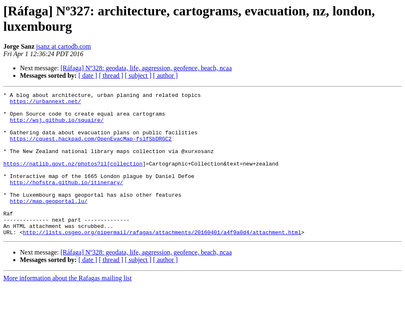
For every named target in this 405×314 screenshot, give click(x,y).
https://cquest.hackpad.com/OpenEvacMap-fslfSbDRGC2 (91, 148)
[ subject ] (138, 75)
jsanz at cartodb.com (63, 46)
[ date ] (87, 75)
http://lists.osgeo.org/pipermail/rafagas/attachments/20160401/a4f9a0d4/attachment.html (162, 261)
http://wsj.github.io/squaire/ (57, 126)
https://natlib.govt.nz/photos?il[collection (72, 178)
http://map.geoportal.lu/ (49, 223)
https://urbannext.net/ (45, 103)
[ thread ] (111, 75)
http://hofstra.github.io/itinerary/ (66, 201)
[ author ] (165, 75)
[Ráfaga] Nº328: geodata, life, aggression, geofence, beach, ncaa (146, 68)
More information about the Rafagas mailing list (67, 306)
